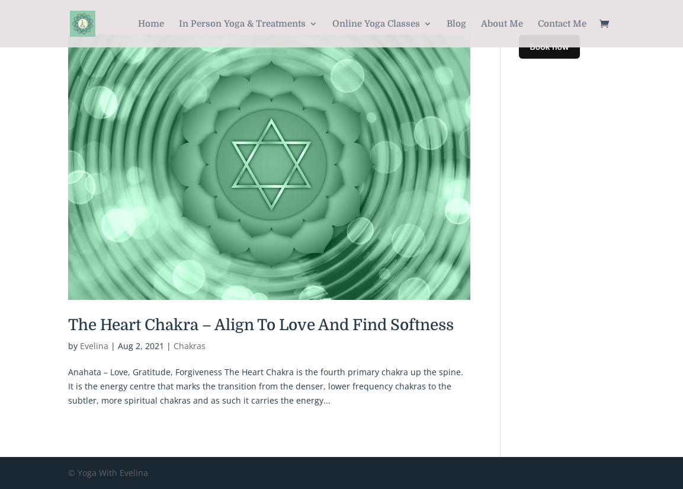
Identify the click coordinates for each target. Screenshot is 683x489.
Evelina (94, 345)
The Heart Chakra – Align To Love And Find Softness (261, 325)
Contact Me (562, 24)
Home (151, 24)
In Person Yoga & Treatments (242, 24)
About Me (502, 24)
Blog (456, 24)
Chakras (190, 345)
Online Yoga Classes (376, 24)
